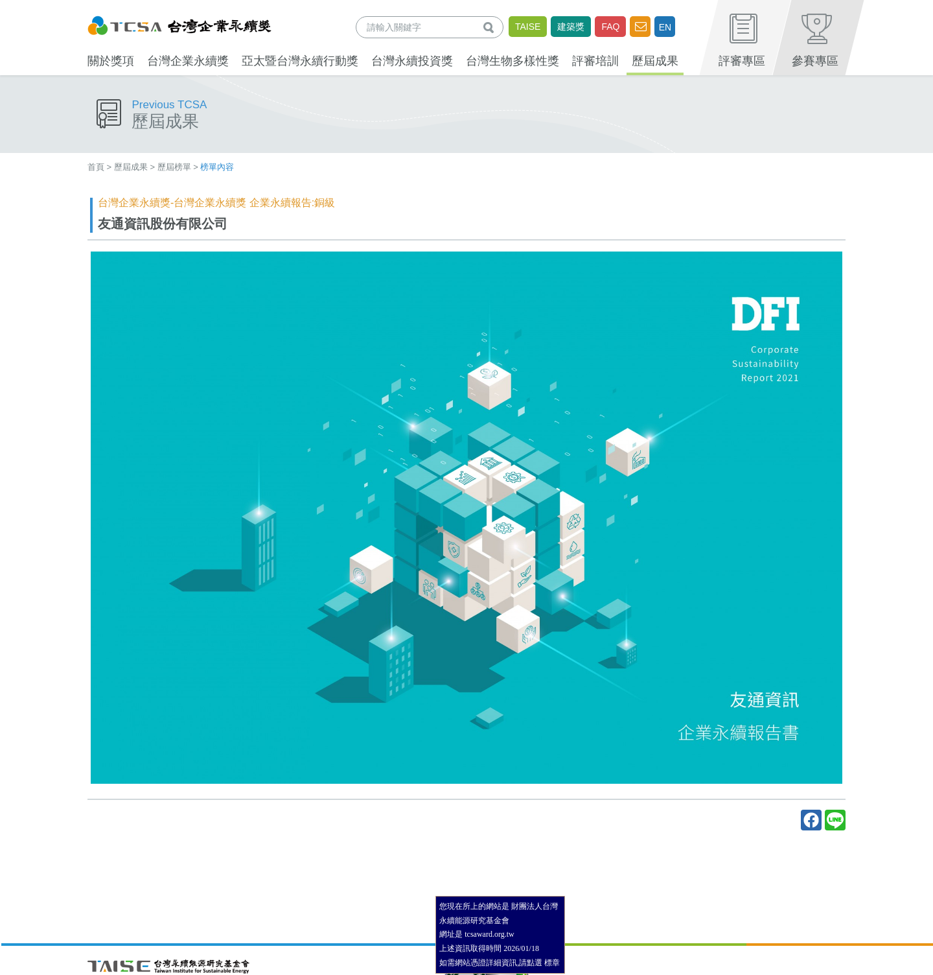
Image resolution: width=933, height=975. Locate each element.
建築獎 (570, 26)
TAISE (527, 26)
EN (665, 27)
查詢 (491, 26)
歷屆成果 (131, 167)
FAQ (610, 26)
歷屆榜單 (174, 167)
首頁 (95, 167)
